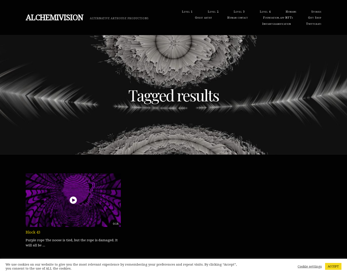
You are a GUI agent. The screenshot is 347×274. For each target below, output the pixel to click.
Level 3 (239, 11)
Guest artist (203, 17)
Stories (316, 11)
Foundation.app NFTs (278, 17)
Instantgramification (276, 23)
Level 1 (187, 11)
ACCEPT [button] (333, 266)
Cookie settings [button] (310, 266)
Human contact (237, 17)
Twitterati (313, 23)
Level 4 (265, 11)
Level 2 (213, 11)
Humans (291, 11)
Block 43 (33, 232)
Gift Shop (314, 17)
